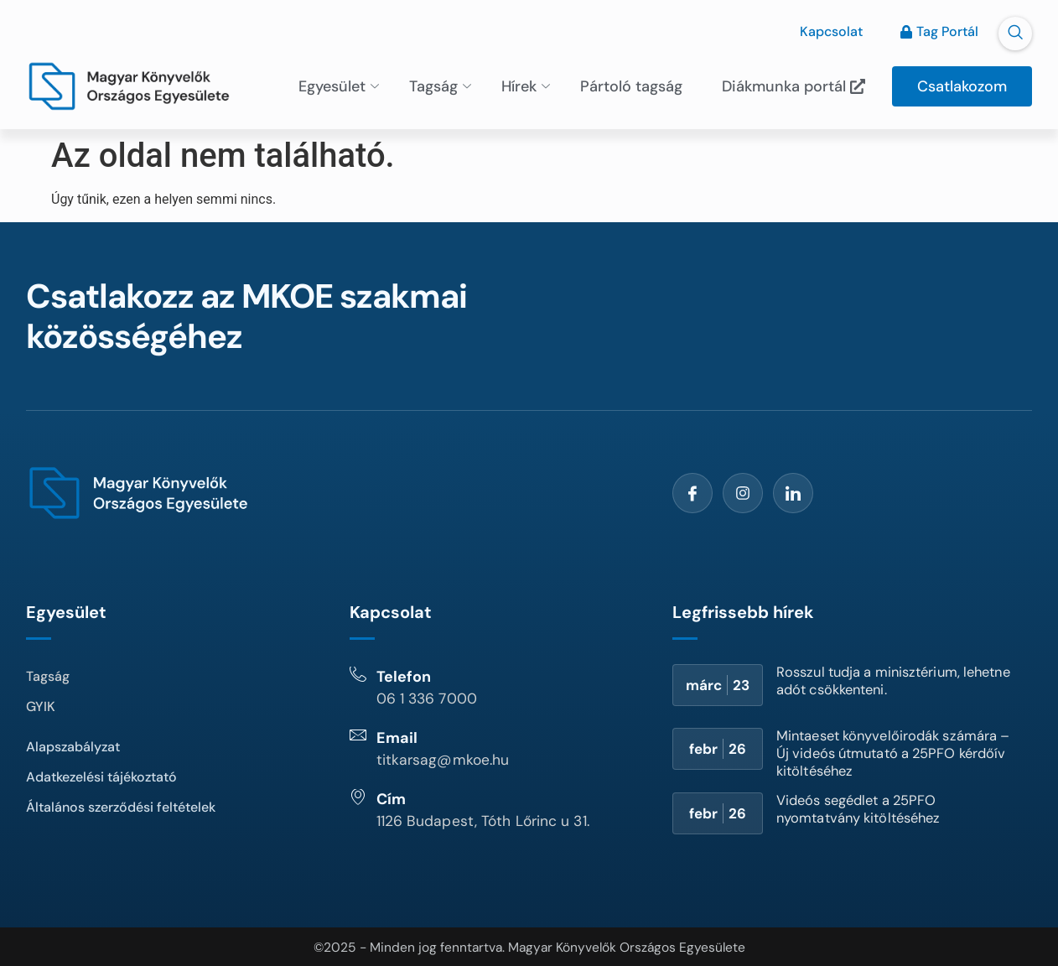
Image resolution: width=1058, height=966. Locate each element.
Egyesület (338, 85)
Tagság (440, 85)
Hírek (525, 85)
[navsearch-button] (1015, 33)
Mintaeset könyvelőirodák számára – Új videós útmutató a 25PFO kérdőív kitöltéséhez (888, 751)
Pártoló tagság (631, 85)
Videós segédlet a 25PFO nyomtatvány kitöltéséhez (866, 807)
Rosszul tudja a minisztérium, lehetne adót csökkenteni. (876, 679)
